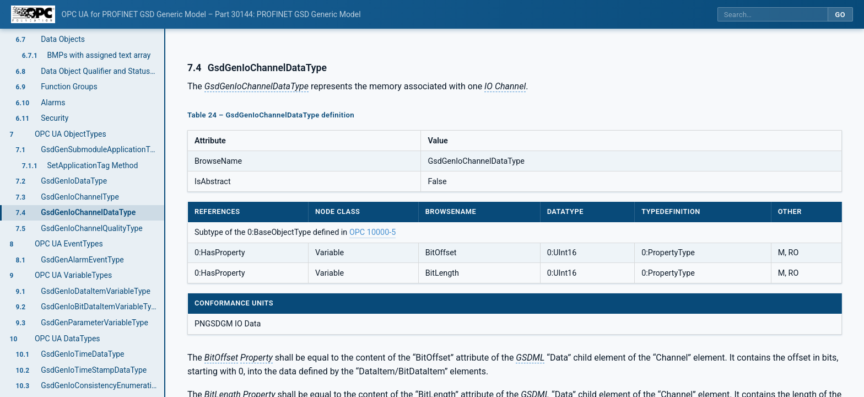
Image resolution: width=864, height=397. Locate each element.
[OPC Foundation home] (33, 14)
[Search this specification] (772, 14)
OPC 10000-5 (372, 232)
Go (840, 14)
